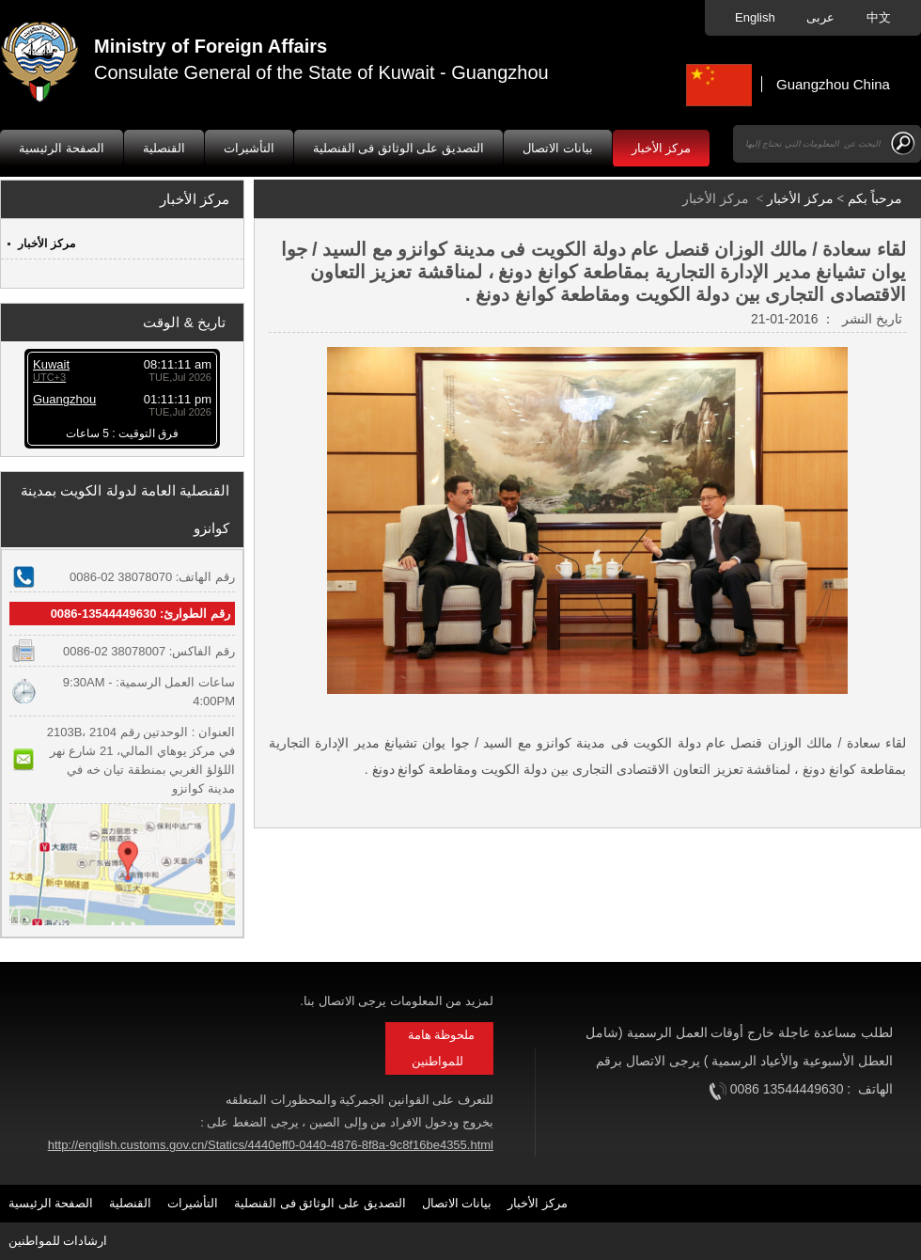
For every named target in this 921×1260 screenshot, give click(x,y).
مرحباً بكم (875, 198)
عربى (822, 17)
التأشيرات (249, 148)
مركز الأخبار (662, 148)
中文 (878, 17)
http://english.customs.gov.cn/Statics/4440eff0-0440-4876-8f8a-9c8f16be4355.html (270, 1145)
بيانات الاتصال (558, 148)
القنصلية (164, 148)
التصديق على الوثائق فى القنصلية (398, 148)
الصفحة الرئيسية (61, 148)
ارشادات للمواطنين (58, 1241)
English (756, 17)
